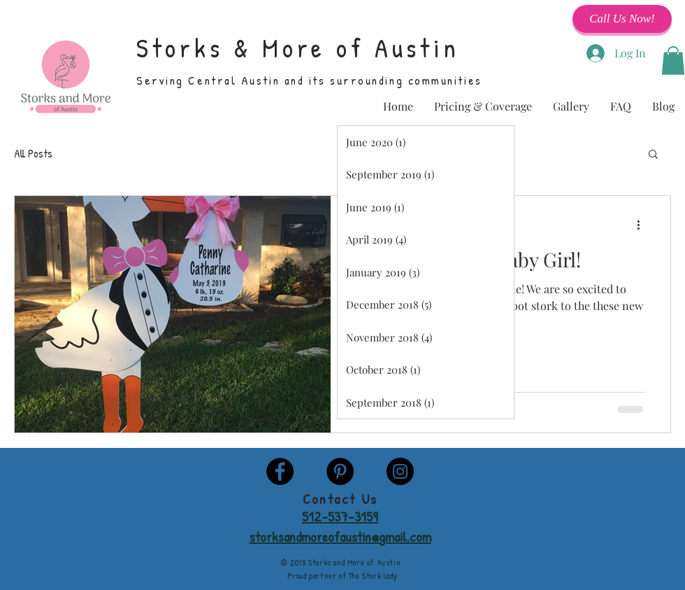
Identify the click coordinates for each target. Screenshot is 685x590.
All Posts (33, 153)
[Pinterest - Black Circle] (340, 471)
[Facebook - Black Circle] (280, 471)
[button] (673, 60)
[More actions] (643, 224)
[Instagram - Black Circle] (400, 471)
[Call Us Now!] (622, 19)
